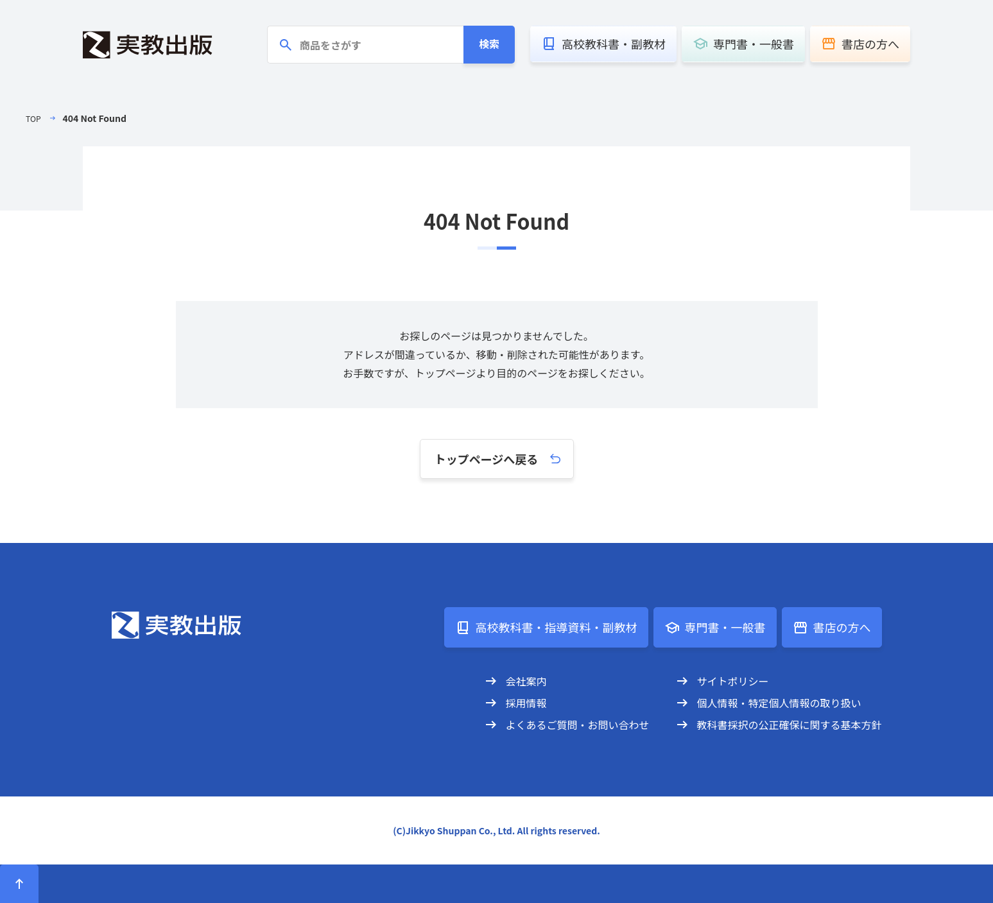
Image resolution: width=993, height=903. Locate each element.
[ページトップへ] (19, 883)
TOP (34, 118)
